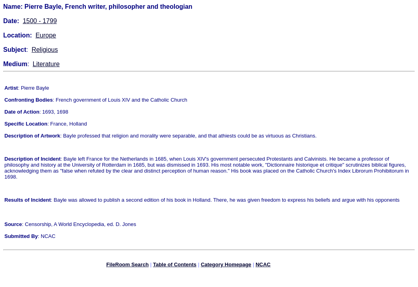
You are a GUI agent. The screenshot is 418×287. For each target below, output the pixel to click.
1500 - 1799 (40, 21)
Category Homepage (226, 266)
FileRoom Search (127, 266)
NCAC (263, 266)
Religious (45, 49)
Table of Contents (174, 266)
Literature (46, 64)
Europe (46, 35)
